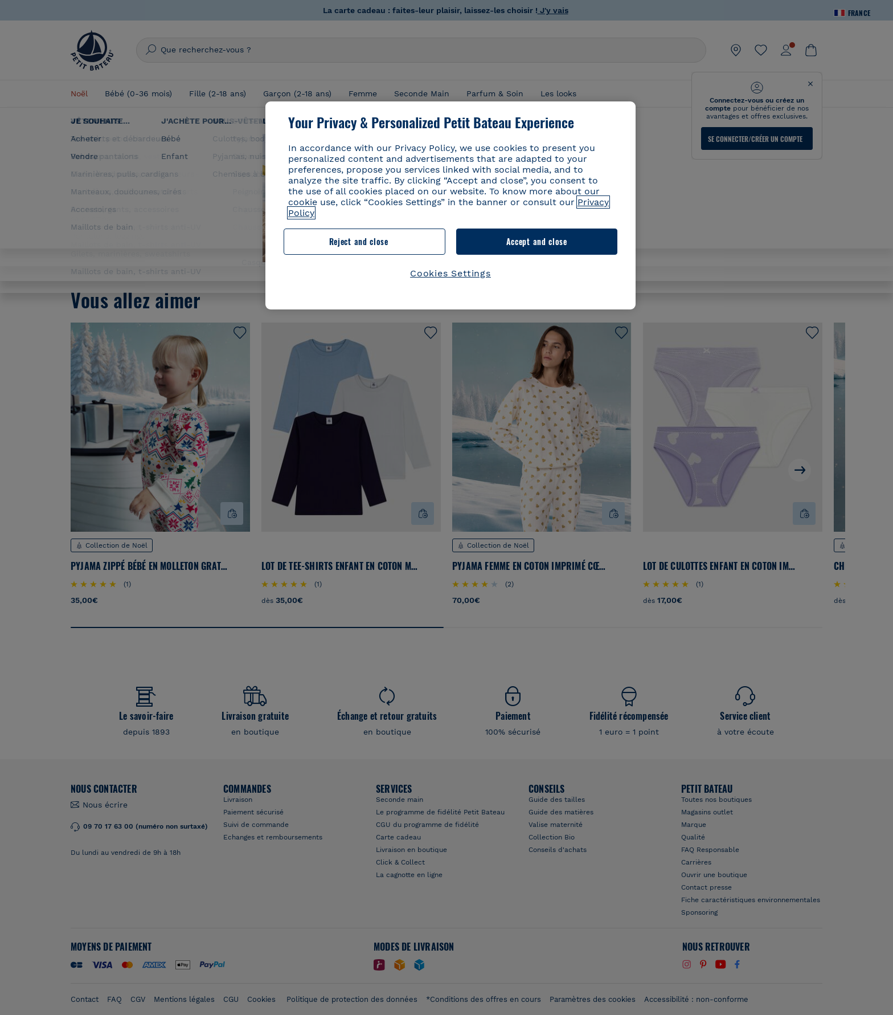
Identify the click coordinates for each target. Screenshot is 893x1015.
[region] (450, 205)
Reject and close (358, 241)
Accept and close (536, 241)
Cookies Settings (450, 273)
